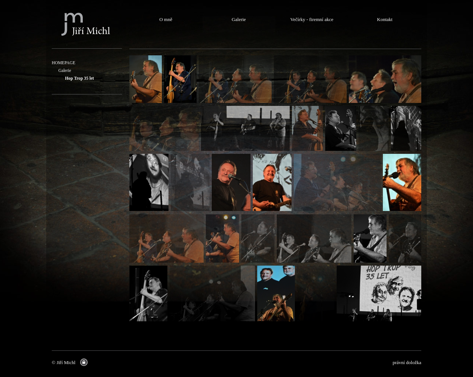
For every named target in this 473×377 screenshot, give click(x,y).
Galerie (64, 70)
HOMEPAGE (63, 62)
